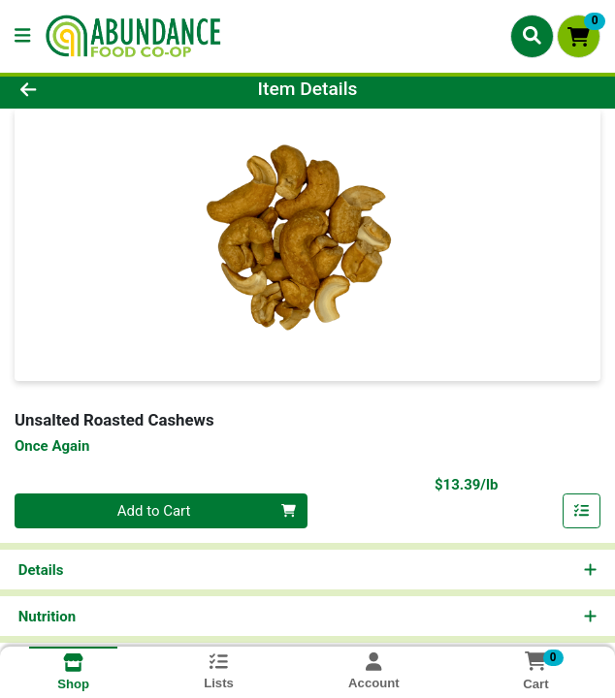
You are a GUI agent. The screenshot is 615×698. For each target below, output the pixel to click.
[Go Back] (88, 90)
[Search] (532, 35)
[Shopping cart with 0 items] (578, 36)
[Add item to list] (582, 510)
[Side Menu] (22, 36)
